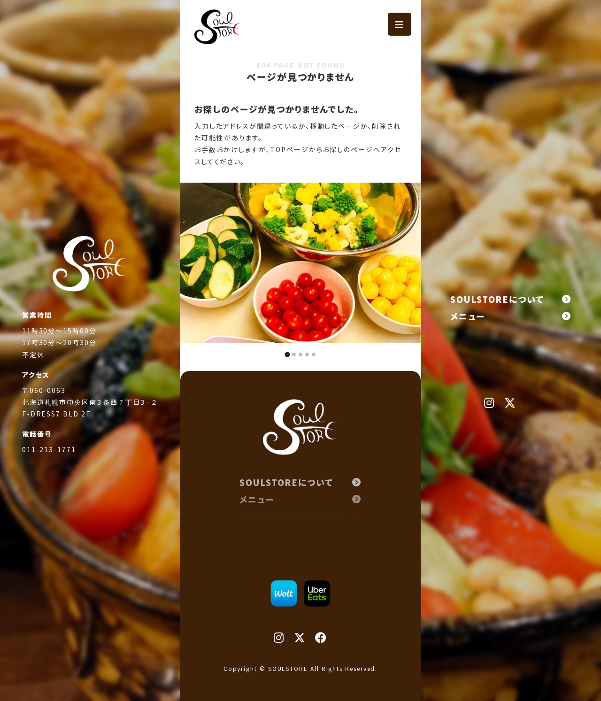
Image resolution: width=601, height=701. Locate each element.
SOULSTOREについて (510, 299)
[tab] (287, 354)
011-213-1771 (49, 464)
